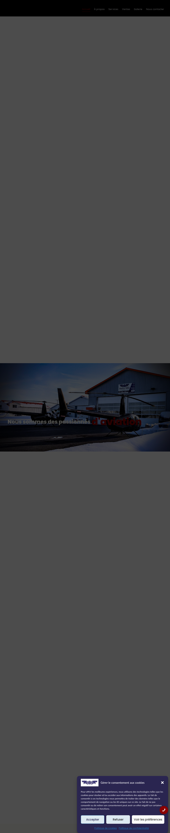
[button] (162, 782)
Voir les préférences (148, 819)
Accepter (92, 819)
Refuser (118, 819)
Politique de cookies (105, 828)
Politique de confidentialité (134, 828)
